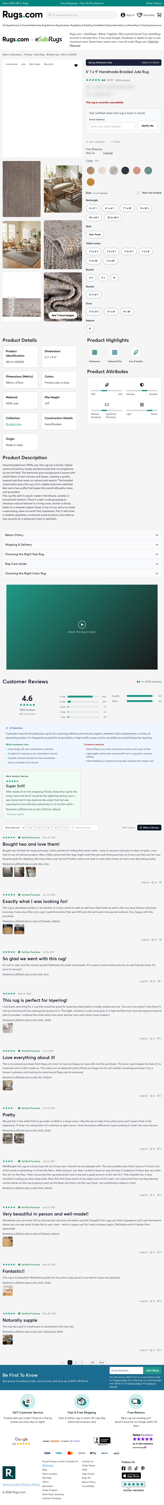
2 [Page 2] (75, 1362)
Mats (101, 25)
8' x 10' (127, 311)
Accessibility (88, 1486)
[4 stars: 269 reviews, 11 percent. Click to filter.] (82, 701)
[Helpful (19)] (152, 1149)
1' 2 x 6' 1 (128, 251)
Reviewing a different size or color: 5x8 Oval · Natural (33, 809)
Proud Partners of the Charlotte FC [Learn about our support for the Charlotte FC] (60, 1461)
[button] (76, 65)
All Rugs (7, 25)
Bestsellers (47, 1486)
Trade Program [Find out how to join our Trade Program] (50, 1490)
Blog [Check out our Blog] (44, 1469)
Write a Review (149, 827)
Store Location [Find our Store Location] (49, 1473)
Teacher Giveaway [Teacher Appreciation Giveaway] (51, 1498)
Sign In (127, 15)
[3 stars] (48, 828)
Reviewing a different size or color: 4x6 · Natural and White (33, 1331)
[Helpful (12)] (152, 1350)
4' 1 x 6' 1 (109, 208)
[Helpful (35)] (154, 882)
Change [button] (108, 153)
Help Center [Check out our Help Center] (88, 1473)
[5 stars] (30, 828)
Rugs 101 (86, 1477)
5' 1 (103, 277)
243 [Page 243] (92, 1362)
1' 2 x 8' (145, 251)
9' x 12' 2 (144, 208)
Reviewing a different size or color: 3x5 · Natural (27, 1077)
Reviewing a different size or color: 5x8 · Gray (26, 974)
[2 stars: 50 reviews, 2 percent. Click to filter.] (82, 712)
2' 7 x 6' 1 (93, 294)
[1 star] (65, 828)
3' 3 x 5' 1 (94, 311)
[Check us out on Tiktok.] (136, 1468)
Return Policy (88, 1482)
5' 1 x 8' (111, 311)
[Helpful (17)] (152, 1195)
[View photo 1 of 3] (8, 872)
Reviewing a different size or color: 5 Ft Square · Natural (31, 921)
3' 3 (91, 277)
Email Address (97, 119)
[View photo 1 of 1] (8, 1028)
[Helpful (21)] (152, 1038)
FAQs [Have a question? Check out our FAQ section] (84, 1469)
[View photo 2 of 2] (19, 929)
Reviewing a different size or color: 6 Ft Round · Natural (31, 1233)
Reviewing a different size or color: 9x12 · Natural (27, 1187)
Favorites (145, 15)
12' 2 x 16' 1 (113, 217)
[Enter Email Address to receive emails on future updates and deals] (126, 1370)
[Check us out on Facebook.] (123, 1468)
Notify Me (148, 126)
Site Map (46, 1477)
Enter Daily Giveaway (53, 1494)
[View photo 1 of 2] (8, 929)
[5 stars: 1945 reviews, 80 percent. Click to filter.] (82, 696)
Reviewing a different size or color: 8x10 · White (27, 1019)
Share (115, 141)
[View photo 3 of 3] (31, 872)
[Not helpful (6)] (159, 1252)
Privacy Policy (120, 1380)
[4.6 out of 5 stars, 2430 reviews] (99, 80)
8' (114, 277)
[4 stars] (39, 828)
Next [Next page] (101, 1362)
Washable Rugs (39, 25)
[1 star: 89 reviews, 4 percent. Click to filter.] (82, 717)
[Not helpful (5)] (159, 1149)
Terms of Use (11, 1484)
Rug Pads (94, 25)
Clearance (156, 25)
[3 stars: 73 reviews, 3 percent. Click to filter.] (82, 707)
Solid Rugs (39, 54)
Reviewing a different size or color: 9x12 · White (27, 1130)
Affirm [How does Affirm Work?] (45, 1482)
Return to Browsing (12, 54)
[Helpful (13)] (152, 1301)
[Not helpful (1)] (159, 981)
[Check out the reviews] (134, 1487)
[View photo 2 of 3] (19, 872)
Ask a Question (95, 141)
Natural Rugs (54, 25)
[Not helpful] (160, 882)
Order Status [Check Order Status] (88, 1465)
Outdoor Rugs (68, 25)
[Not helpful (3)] (159, 1095)
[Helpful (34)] (154, 939)
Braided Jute (53, 54)
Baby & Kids (82, 25)
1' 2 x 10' (93, 260)
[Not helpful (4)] (159, 1301)
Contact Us (87, 1461)
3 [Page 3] (81, 1362)
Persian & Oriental (21, 25)
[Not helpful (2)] (159, 1038)
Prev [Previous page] (62, 1362)
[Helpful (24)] (153, 981)
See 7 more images (63, 315)
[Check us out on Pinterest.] (143, 1468)
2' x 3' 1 (93, 208)
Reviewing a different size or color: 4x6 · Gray (26, 863)
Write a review (122, 80)
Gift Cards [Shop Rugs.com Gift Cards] (47, 1465)
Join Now (152, 1370)
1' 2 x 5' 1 (111, 251)
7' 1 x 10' (127, 208)
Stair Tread (95, 234)
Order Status (153, 3)
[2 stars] (56, 828)
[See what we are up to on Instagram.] (130, 1468)
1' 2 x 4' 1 (93, 251)
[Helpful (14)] (152, 1252)
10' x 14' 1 (94, 217)
